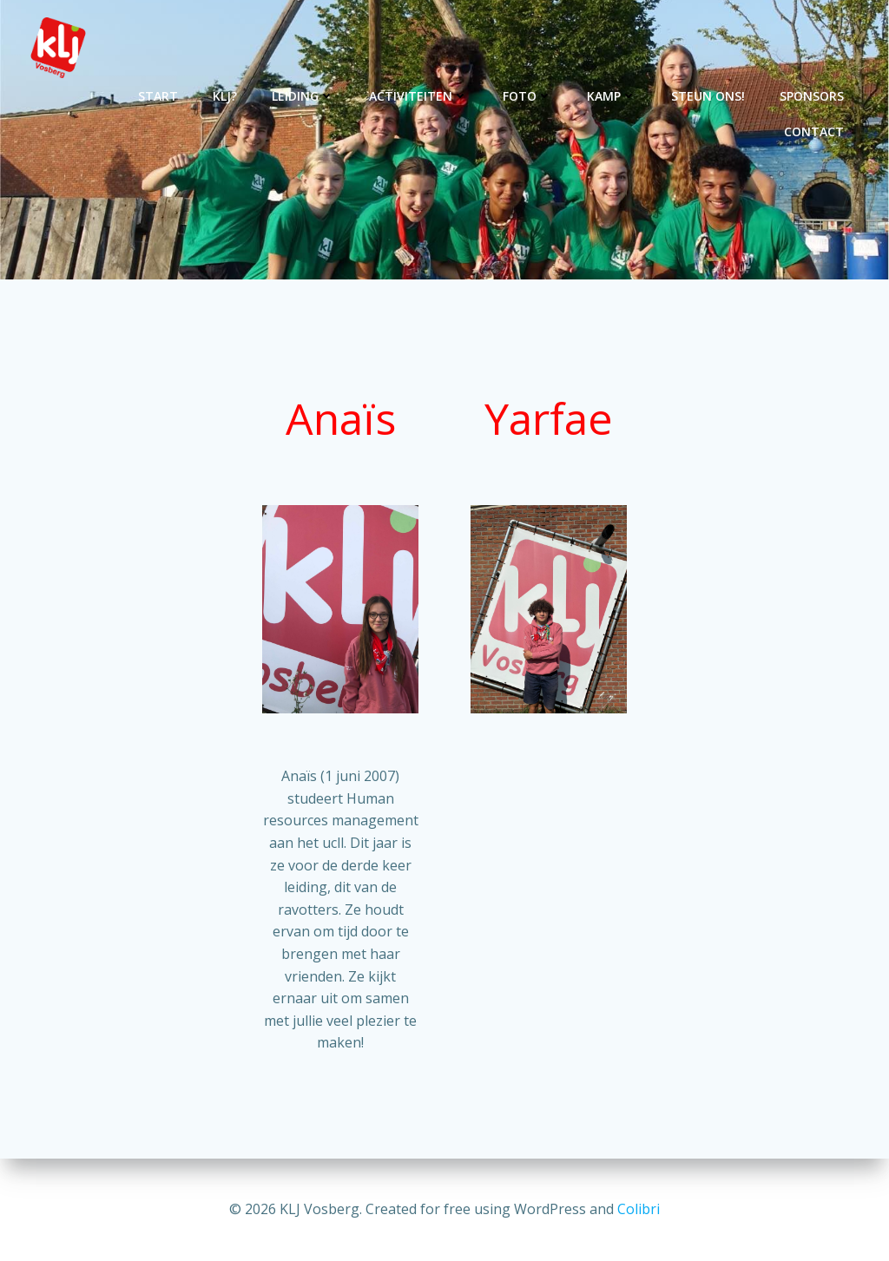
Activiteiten (418, 96)
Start (158, 96)
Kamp (611, 96)
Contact (814, 131)
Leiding (303, 96)
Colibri (638, 1208)
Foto (527, 96)
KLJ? (225, 96)
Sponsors (812, 96)
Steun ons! (708, 96)
